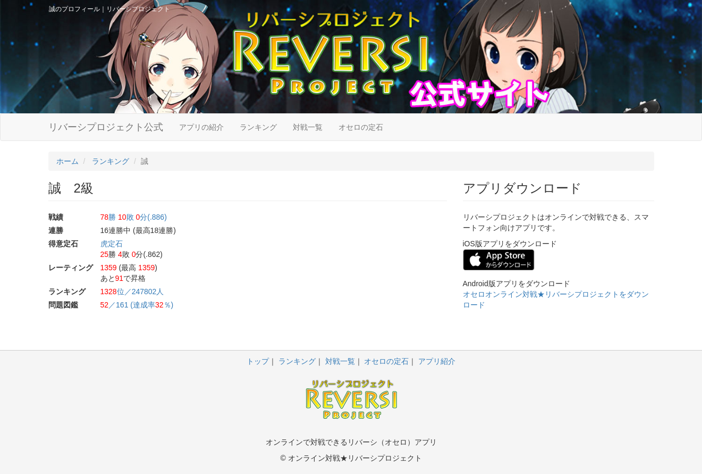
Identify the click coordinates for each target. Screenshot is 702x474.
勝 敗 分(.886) (133, 217)
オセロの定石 (361, 127)
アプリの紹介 (201, 127)
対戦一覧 (308, 127)
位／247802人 (132, 291)
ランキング (258, 127)
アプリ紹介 (436, 361)
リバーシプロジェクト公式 (105, 127)
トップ (258, 361)
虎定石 (111, 243)
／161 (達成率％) (137, 305)
